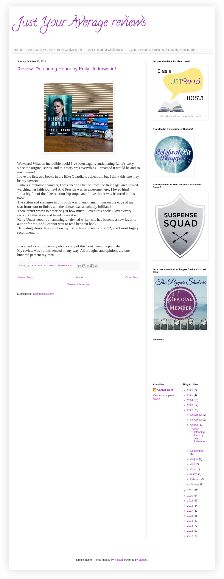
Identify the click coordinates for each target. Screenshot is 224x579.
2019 (190, 500)
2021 (190, 490)
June (193, 469)
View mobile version (78, 284)
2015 (190, 520)
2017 (190, 510)
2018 (190, 505)
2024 (190, 400)
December (196, 414)
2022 (190, 410)
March (194, 474)
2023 (190, 405)
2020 (190, 495)
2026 (190, 390)
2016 (190, 515)
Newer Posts (25, 277)
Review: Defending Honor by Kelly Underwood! (66, 68)
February (195, 479)
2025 (190, 395)
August (194, 459)
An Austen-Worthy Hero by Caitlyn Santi (55, 49)
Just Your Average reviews (81, 23)
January (195, 484)
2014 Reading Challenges (105, 49)
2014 (190, 525)
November (196, 419)
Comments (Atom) (43, 293)
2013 (190, 530)
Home (18, 49)
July (193, 464)
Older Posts (132, 277)
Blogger (142, 559)
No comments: (65, 265)
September (196, 450)
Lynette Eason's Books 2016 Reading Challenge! (161, 49)
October (195, 424)
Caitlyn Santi (165, 389)
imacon (118, 559)
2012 (190, 535)
